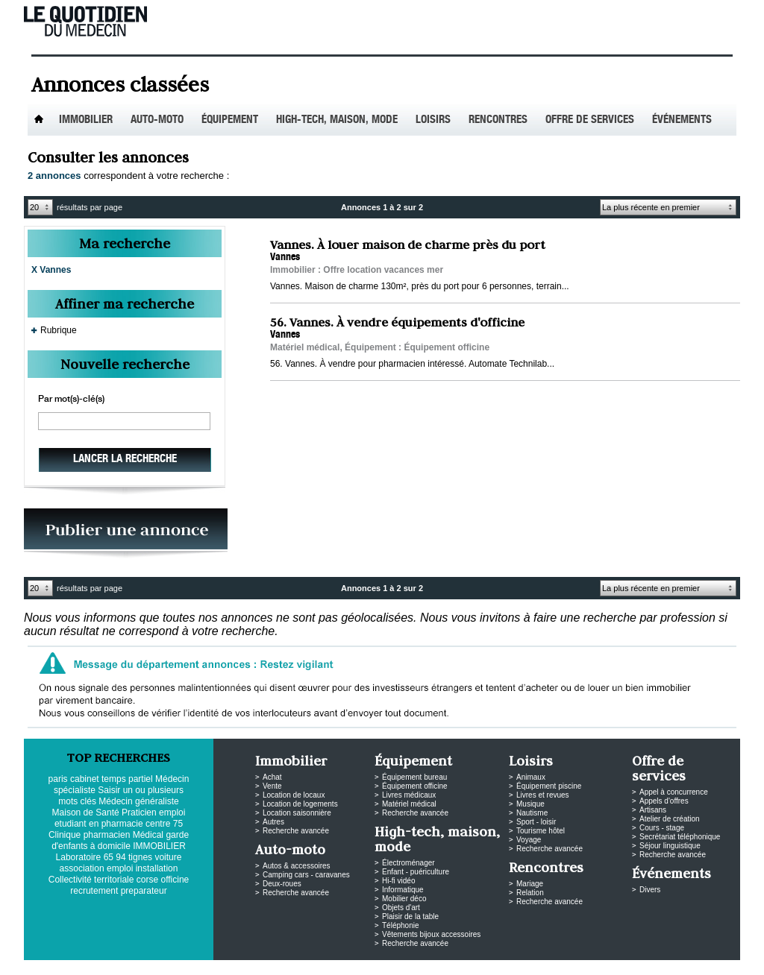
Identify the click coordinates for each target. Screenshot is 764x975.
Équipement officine (415, 786)
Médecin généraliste (138, 801)
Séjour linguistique (670, 846)
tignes (140, 857)
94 (120, 857)
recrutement (94, 891)
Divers (649, 890)
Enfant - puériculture (415, 872)
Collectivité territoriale (91, 879)
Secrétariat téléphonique (679, 837)
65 (108, 857)
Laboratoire (78, 857)
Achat (272, 777)
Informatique (403, 890)
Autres (273, 822)
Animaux (530, 777)
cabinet (84, 779)
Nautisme (532, 813)
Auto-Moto (157, 120)
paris (58, 779)
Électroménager (408, 863)
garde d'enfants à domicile (120, 840)
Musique (530, 804)
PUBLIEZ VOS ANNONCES (126, 533)
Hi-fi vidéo (398, 881)
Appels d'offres (664, 801)
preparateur (144, 891)
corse (147, 879)
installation (157, 868)
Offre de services (589, 120)
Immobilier (86, 120)
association (82, 868)
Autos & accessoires (297, 866)
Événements (682, 120)
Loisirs (433, 120)
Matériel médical (409, 804)
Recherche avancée (296, 831)
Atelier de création (669, 819)
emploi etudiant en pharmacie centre (119, 818)
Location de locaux (294, 795)
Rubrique (58, 330)
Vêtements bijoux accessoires (431, 934)
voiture (167, 857)
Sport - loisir (536, 822)
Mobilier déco (404, 898)
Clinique (64, 835)
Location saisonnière (297, 813)
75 (178, 823)
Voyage (528, 840)
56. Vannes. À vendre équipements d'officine (397, 322)
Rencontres (498, 120)
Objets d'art (401, 907)
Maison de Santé (85, 812)
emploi (120, 868)
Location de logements (300, 804)
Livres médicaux (409, 795)
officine (174, 879)
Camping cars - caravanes (306, 875)
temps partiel (127, 779)
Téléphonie (400, 925)
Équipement (229, 120)
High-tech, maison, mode (337, 120)
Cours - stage (661, 828)
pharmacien (107, 835)
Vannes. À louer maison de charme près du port (407, 244)
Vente (272, 786)
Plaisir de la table (410, 916)
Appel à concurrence (673, 792)
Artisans (652, 810)
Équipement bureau (414, 777)
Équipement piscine (548, 786)
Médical (148, 835)
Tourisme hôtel (540, 831)
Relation (530, 893)
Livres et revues (542, 795)
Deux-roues (282, 884)
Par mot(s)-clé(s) (71, 399)
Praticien (139, 812)
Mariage (529, 884)
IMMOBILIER (159, 846)
